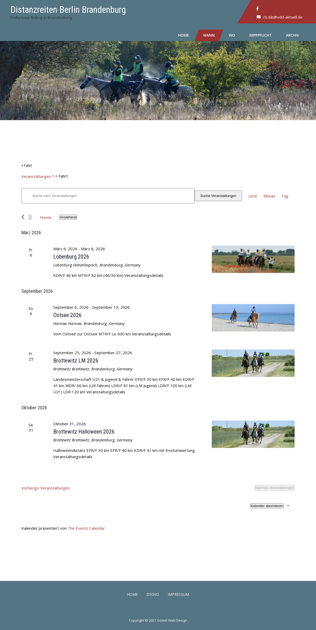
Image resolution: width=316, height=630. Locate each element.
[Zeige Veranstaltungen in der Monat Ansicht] (269, 196)
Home (183, 35)
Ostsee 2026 (67, 315)
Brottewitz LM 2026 (75, 360)
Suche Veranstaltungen (218, 196)
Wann (209, 35)
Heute (45, 217)
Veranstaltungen (36, 176)
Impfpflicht (260, 35)
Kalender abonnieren (267, 506)
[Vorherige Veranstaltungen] (22, 216)
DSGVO (153, 594)
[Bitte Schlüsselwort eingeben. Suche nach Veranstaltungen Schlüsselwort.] (108, 195)
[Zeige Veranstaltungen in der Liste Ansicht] (252, 196)
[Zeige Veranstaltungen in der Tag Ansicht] (284, 196)
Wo (232, 35)
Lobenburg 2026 (71, 256)
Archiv (292, 35)
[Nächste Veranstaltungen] (30, 217)
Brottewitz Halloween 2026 (84, 431)
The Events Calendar (86, 528)
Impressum (178, 594)
